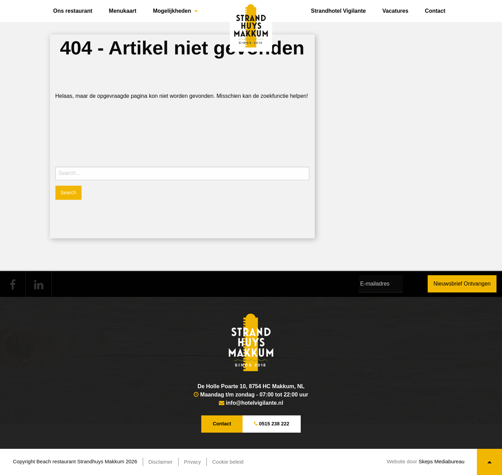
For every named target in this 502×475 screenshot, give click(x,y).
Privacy (192, 462)
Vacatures (395, 11)
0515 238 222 (271, 423)
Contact (435, 11)
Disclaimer (161, 462)
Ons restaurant (73, 11)
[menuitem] (73, 11)
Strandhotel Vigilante (338, 11)
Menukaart (122, 11)
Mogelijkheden (172, 11)
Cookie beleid (228, 462)
